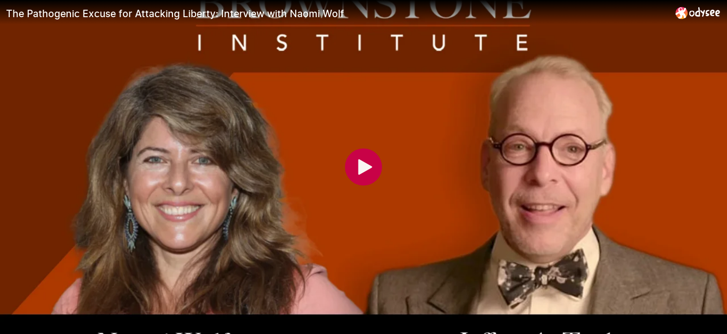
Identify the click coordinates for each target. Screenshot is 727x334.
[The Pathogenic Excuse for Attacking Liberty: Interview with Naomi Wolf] (337, 13)
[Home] (698, 13)
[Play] (363, 167)
